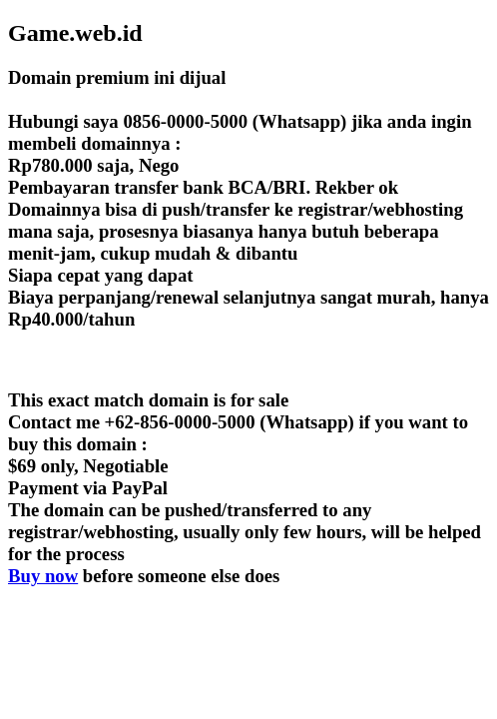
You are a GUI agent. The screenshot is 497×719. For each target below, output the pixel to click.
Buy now (43, 575)
